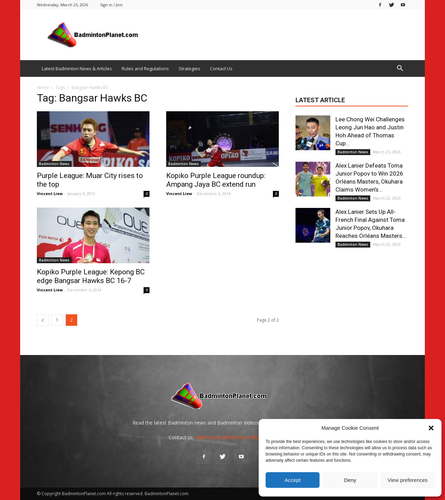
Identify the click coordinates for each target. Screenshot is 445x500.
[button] (431, 428)
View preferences (408, 480)
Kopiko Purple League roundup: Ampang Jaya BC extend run (215, 179)
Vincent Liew (50, 193)
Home (43, 87)
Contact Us (221, 68)
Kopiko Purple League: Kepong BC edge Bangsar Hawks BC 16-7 (91, 276)
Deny (350, 480)
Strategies (189, 68)
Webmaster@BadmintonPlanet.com (235, 437)
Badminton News (54, 163)
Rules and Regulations (145, 68)
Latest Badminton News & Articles (77, 68)
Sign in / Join (111, 4)
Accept (293, 480)
